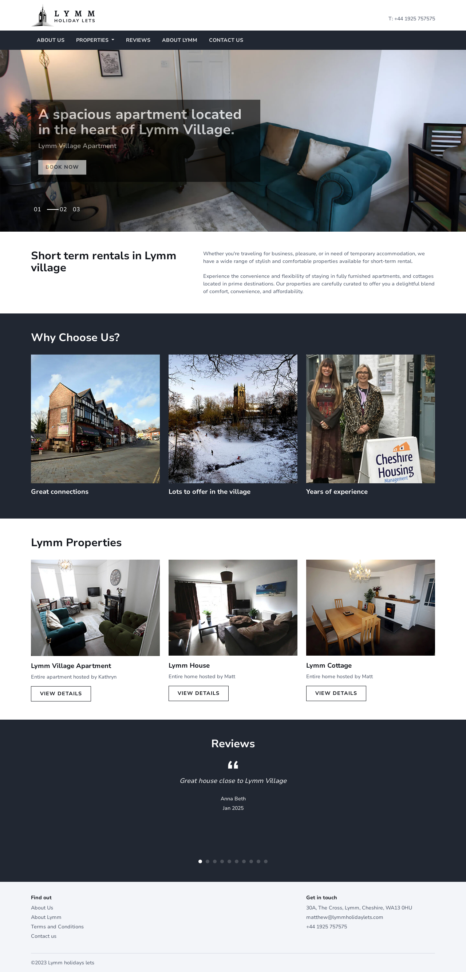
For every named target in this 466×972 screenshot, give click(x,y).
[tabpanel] (233, 141)
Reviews (138, 40)
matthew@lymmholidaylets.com (344, 917)
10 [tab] (266, 861)
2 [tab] (65, 207)
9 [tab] (258, 861)
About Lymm (179, 40)
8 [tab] (251, 861)
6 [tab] (236, 861)
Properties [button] (93, 40)
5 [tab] (229, 861)
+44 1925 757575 (414, 18)
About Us (50, 40)
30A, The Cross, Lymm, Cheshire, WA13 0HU (359, 907)
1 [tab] (52, 207)
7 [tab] (244, 861)
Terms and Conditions (57, 926)
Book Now (62, 167)
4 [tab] (222, 861)
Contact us (226, 40)
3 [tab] (78, 207)
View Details (61, 693)
